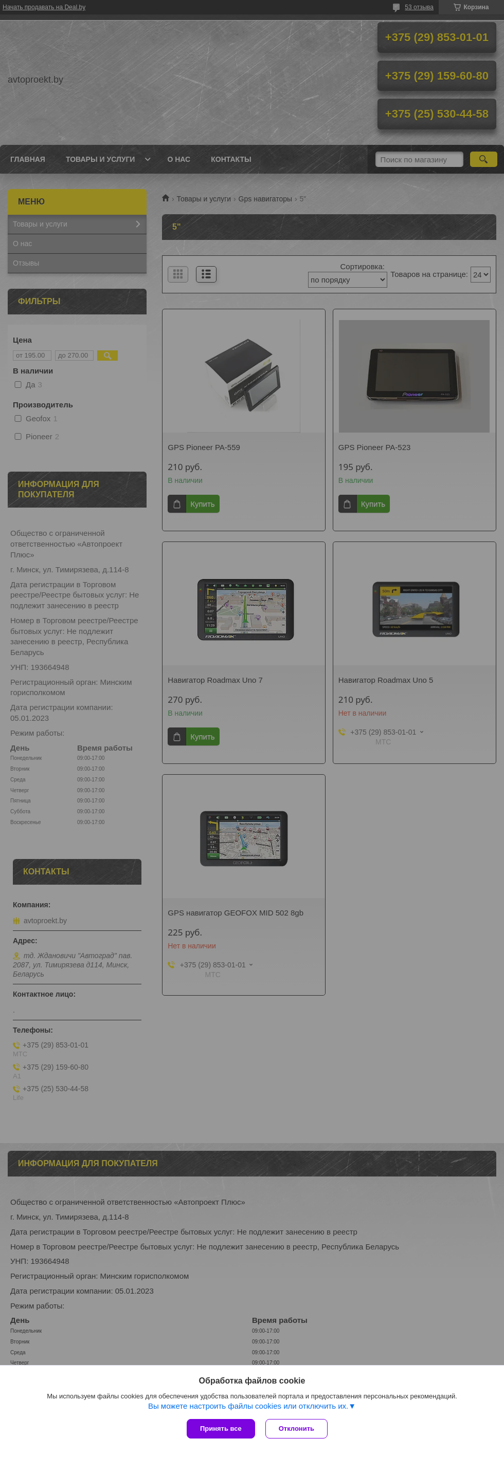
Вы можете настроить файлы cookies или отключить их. (248, 1406)
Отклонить (296, 1428)
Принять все (221, 1428)
